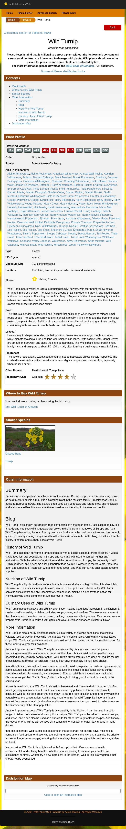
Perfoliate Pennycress (57, 222)
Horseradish (25, 207)
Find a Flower (25, 13)
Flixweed (107, 188)
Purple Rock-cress (104, 222)
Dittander (45, 185)
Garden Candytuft (36, 192)
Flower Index (69, 13)
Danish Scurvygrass (26, 185)
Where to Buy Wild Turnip (27, 90)
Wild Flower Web (17, 4)
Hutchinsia (40, 207)
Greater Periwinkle (18, 199)
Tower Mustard (24, 237)
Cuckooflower (98, 181)
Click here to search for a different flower (27, 32)
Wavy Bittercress (76, 241)
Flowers (26, 20)
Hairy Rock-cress (86, 199)
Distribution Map (21, 123)
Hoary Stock (86, 203)
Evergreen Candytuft (19, 188)
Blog (21, 104)
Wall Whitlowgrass (90, 237)
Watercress (58, 241)
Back (113, 27)
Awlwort (27, 177)
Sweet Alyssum (86, 233)
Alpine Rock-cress (41, 173)
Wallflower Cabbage (19, 241)
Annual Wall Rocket (91, 173)
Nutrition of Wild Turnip (32, 112)
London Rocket (73, 211)
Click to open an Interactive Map (63, 794)
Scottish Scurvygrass (91, 226)
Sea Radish (14, 229)
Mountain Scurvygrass (36, 214)
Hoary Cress (51, 203)
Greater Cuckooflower (103, 196)
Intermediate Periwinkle (84, 207)
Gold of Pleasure (56, 196)
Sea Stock (43, 229)
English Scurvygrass (105, 185)
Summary (24, 101)
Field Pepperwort (91, 188)
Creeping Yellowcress (76, 181)
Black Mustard (63, 177)
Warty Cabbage (41, 241)
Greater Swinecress (42, 199)
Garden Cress (56, 192)
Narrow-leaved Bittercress (97, 214)
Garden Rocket (93, 192)
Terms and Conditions (63, 822)
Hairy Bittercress (64, 199)
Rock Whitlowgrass (46, 226)
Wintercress (60, 244)
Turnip (74, 237)
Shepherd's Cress (61, 229)
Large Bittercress (29, 211)
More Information (28, 120)
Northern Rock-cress (52, 218)
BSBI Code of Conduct (80, 66)
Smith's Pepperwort (34, 233)
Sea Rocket (29, 229)
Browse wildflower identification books (63, 71)
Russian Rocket (68, 226)
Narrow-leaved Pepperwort (23, 218)
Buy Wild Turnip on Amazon (21, 406)
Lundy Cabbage (92, 211)
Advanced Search (47, 13)
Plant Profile (19, 86)
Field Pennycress (69, 188)
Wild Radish (45, 244)
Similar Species (21, 93)
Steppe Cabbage (56, 233)
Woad (72, 244)
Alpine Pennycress (18, 173)
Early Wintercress (62, 185)
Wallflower (108, 237)
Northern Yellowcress (78, 218)
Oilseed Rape (100, 218)
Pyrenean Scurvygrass (20, 226)
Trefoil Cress (62, 237)
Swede (72, 233)
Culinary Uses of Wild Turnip (35, 116)
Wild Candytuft (28, 244)
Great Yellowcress (78, 196)
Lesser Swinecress (52, 211)
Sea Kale (110, 226)
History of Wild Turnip (31, 108)
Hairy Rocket (104, 199)
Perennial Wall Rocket (30, 222)
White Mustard (95, 241)
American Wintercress (65, 173)
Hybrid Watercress (58, 207)
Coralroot (57, 181)
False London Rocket (45, 188)
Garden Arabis (15, 192)
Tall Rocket (103, 233)
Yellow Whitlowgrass (89, 244)
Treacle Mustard (43, 237)
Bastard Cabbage (43, 177)
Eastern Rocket (83, 185)
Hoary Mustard (68, 203)
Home (9, 13)
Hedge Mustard (33, 203)
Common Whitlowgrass (36, 181)
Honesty (12, 207)
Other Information (22, 97)
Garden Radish (74, 192)
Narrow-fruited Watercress (65, 214)
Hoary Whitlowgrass (106, 203)
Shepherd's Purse (83, 229)
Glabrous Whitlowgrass (31, 196)
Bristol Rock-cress (83, 177)
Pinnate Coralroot (81, 222)
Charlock (101, 177)
